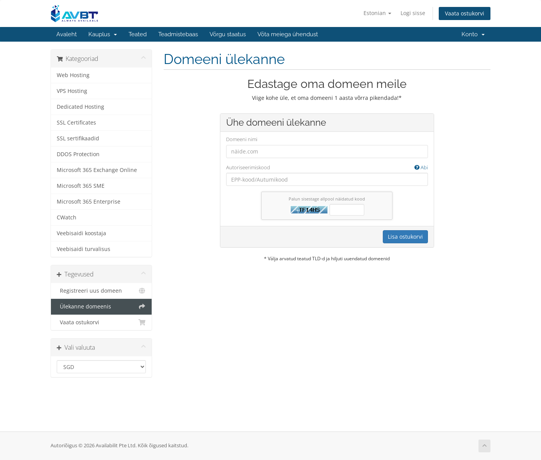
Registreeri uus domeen (101, 290)
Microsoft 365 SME (81, 185)
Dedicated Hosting (80, 106)
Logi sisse (413, 13)
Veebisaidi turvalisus (83, 249)
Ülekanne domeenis (101, 306)
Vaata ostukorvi (464, 13)
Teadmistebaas (178, 34)
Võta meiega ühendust (287, 34)
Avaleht (66, 34)
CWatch (66, 217)
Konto (473, 34)
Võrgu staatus (228, 34)
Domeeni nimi (241, 139)
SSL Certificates (76, 122)
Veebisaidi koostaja (81, 233)
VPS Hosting (72, 91)
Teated (137, 34)
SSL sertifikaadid (78, 138)
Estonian (377, 13)
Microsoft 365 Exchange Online (97, 170)
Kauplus (102, 34)
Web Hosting (73, 75)
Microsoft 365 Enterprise (88, 201)
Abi (421, 167)
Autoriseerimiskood (327, 167)
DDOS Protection (78, 154)
